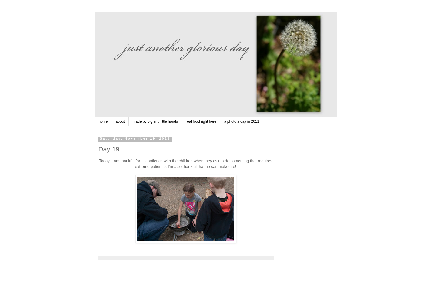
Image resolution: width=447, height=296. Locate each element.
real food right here (201, 121)
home (103, 121)
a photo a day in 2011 (241, 121)
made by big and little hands (155, 121)
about (120, 121)
